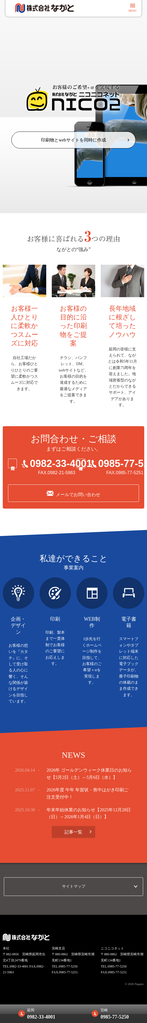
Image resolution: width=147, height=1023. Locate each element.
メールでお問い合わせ (78, 494)
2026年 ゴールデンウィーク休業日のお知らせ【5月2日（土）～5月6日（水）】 (89, 774)
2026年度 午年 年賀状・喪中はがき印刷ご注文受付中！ (87, 794)
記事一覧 (73, 832)
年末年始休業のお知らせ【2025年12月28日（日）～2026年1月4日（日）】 (89, 813)
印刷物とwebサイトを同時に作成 (73, 140)
